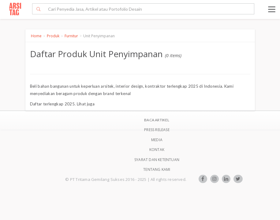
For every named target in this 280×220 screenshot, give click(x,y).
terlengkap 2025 (59, 103)
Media (156, 139)
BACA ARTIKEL (156, 120)
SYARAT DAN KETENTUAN (156, 159)
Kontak (156, 149)
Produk (53, 35)
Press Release (157, 129)
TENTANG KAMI (156, 169)
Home (36, 35)
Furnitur (71, 35)
